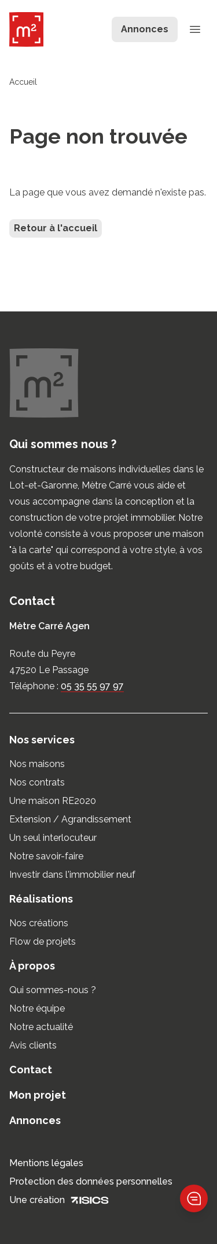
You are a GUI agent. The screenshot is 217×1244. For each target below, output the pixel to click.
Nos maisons (37, 763)
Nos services (42, 740)
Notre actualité (41, 1026)
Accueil (23, 82)
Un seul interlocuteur (53, 837)
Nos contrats (37, 782)
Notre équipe (37, 1008)
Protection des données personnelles (90, 1181)
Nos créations (38, 923)
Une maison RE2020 (52, 800)
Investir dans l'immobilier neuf (72, 874)
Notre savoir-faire (46, 856)
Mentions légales (46, 1162)
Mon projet (37, 1095)
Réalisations (41, 899)
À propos (32, 966)
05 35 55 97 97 (92, 686)
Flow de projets (42, 941)
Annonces (35, 1120)
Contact (30, 1069)
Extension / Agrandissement (70, 819)
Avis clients (33, 1045)
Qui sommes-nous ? (52, 989)
